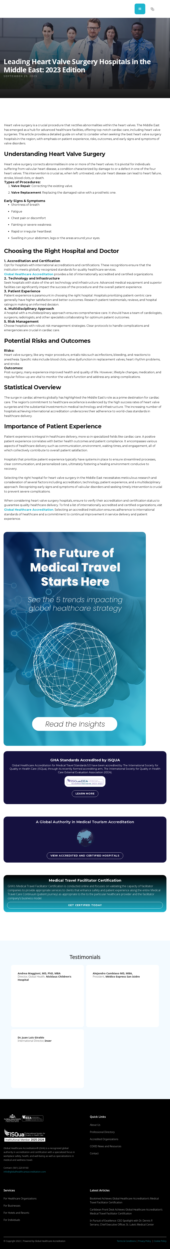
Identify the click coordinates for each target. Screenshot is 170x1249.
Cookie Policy (160, 1241)
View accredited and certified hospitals (85, 855)
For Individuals (12, 1220)
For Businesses (12, 1205)
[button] (140, 9)
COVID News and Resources (105, 1146)
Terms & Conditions (126, 1241)
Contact (94, 1153)
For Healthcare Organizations (20, 1198)
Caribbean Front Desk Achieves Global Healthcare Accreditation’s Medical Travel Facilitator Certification (126, 1211)
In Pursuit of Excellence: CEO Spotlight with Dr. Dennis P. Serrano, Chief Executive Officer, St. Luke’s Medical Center (122, 1222)
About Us (95, 1125)
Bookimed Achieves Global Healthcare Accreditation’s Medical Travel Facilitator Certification (124, 1200)
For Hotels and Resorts (16, 1212)
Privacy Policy (145, 1241)
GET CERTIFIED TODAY (85, 905)
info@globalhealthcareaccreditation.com (25, 1171)
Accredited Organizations (104, 1139)
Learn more (85, 793)
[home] (18, 9)
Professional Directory (102, 1132)
